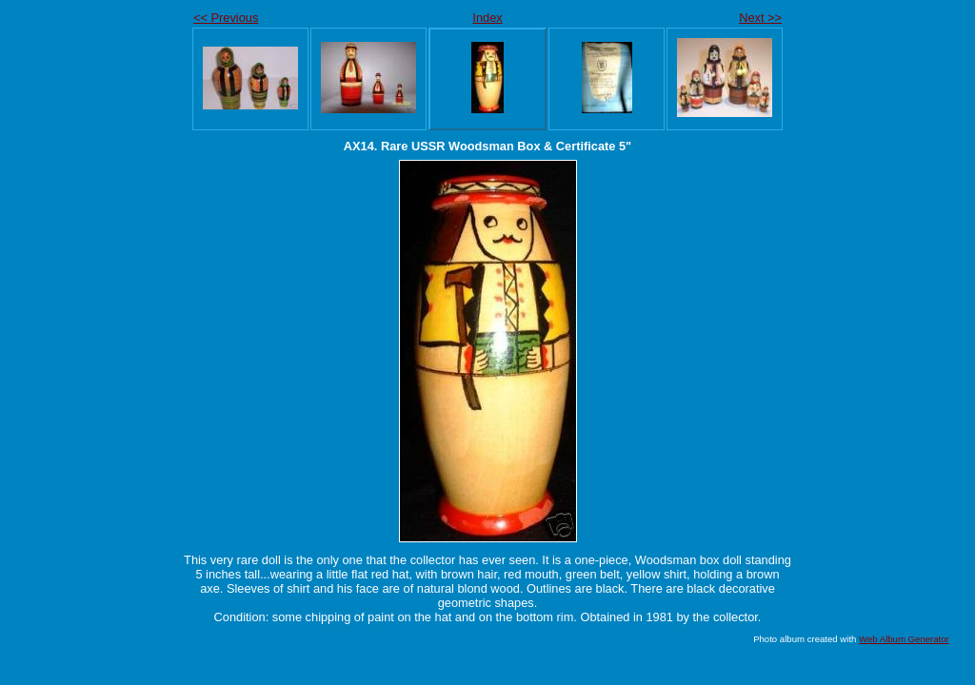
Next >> (760, 17)
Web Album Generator (904, 639)
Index (487, 17)
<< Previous (225, 17)
